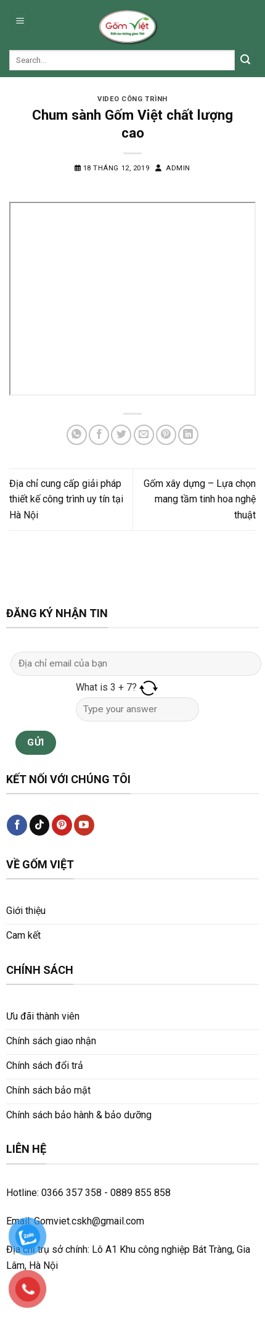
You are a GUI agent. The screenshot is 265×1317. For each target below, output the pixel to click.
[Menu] (20, 22)
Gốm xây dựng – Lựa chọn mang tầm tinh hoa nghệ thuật (200, 499)
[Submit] (245, 60)
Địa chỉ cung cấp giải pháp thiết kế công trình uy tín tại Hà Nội (66, 499)
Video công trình (132, 99)
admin (178, 168)
